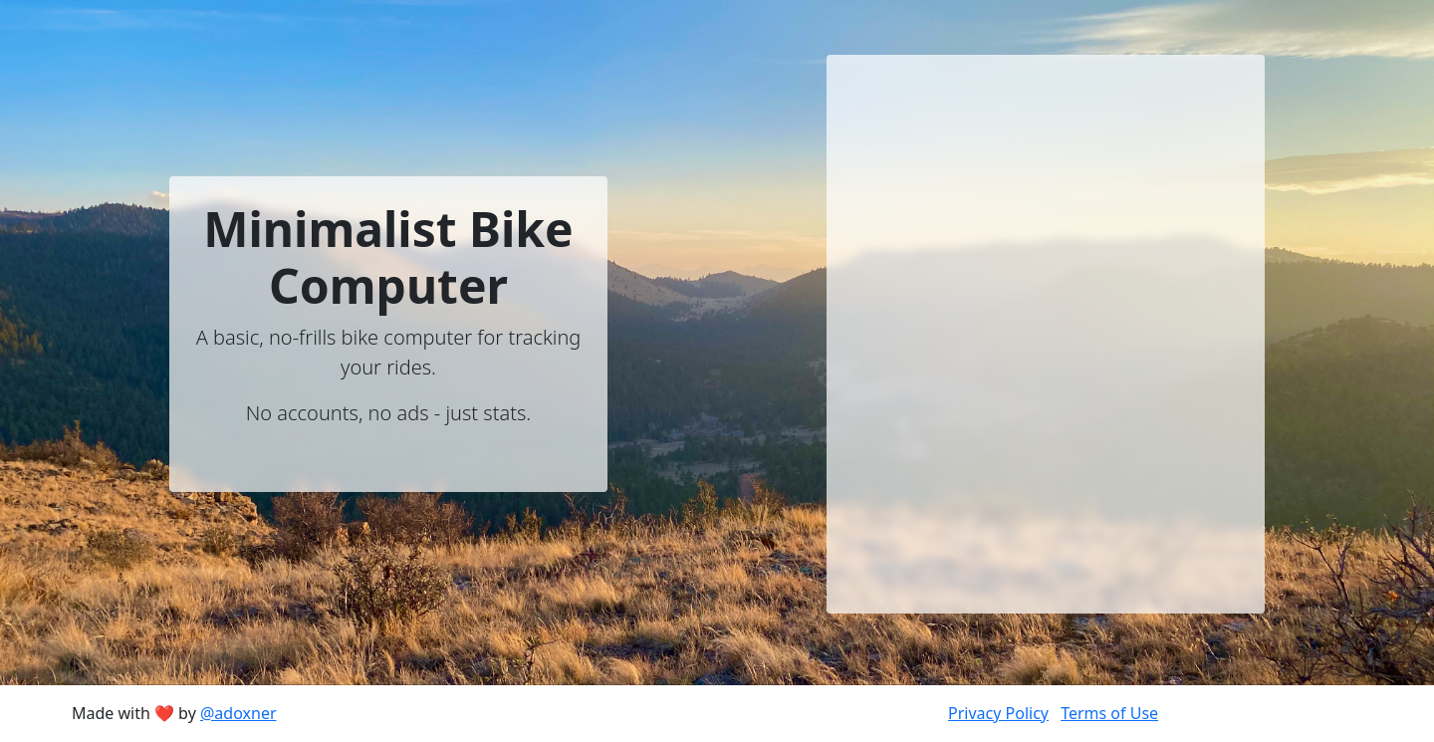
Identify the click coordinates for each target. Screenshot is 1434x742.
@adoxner (238, 713)
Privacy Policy (998, 713)
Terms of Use (1109, 713)
